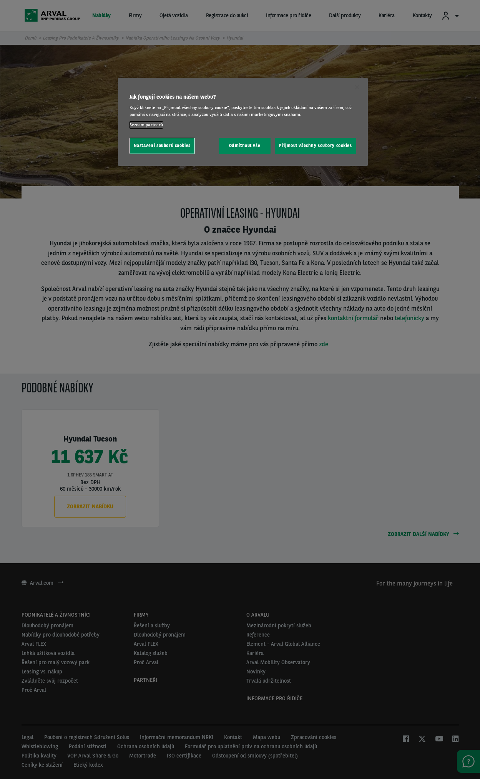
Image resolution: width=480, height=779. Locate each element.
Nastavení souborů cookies (162, 145)
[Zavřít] (357, 87)
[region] (243, 122)
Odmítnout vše (244, 145)
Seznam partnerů (146, 124)
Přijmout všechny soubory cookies (315, 145)
